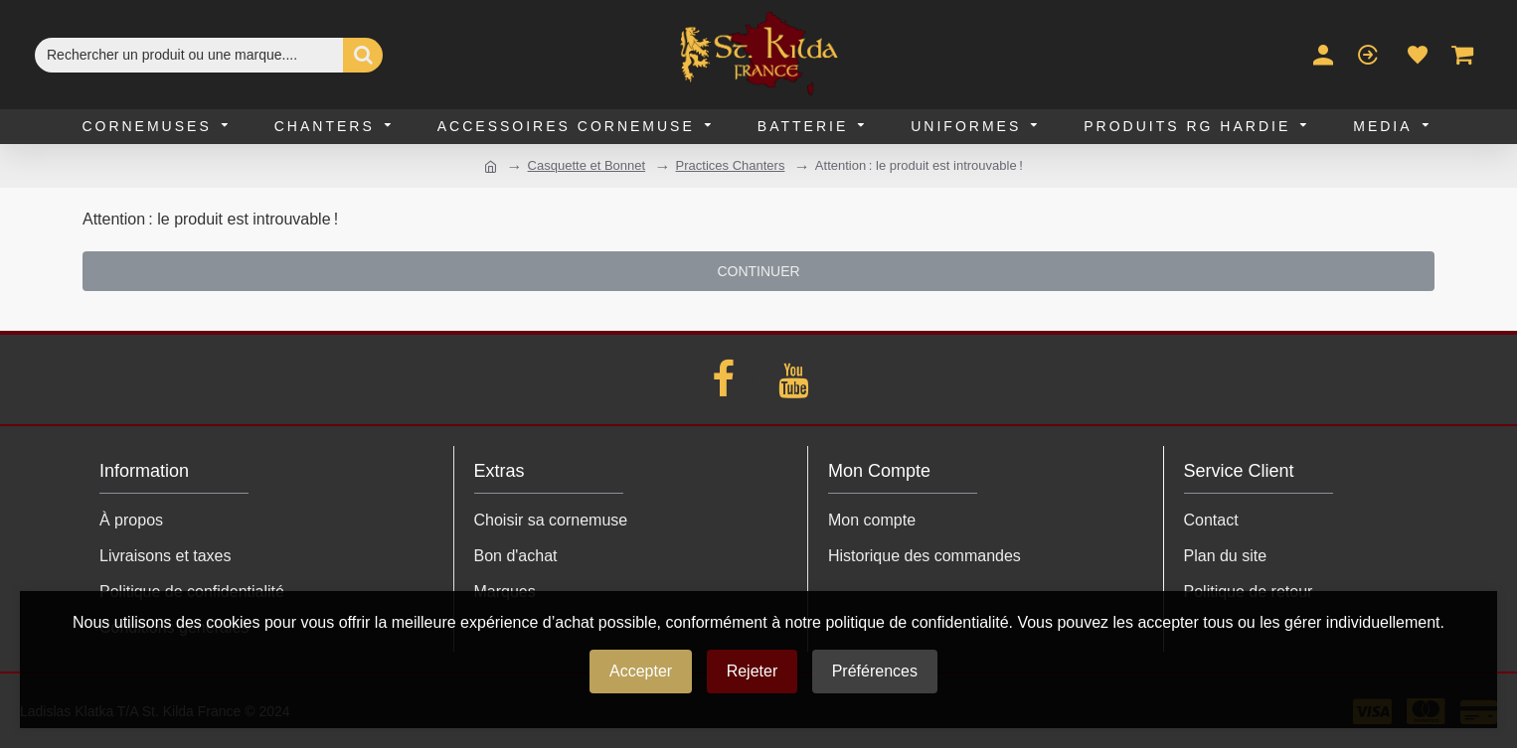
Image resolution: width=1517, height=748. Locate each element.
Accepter (640, 671)
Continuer (758, 271)
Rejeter (752, 671)
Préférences (875, 671)
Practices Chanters (730, 165)
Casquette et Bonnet (587, 165)
